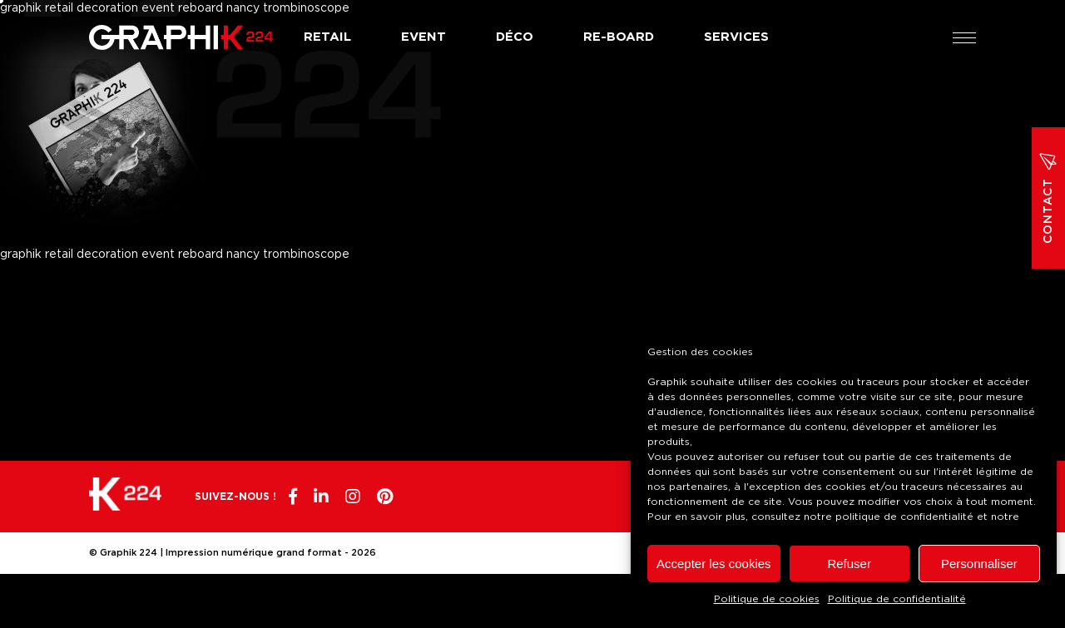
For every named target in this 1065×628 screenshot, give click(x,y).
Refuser (849, 563)
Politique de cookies (767, 599)
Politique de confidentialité (897, 599)
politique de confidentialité (904, 517)
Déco (514, 37)
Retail (327, 37)
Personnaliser (979, 563)
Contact (1048, 198)
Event (423, 37)
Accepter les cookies (713, 563)
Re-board (618, 37)
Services (736, 37)
